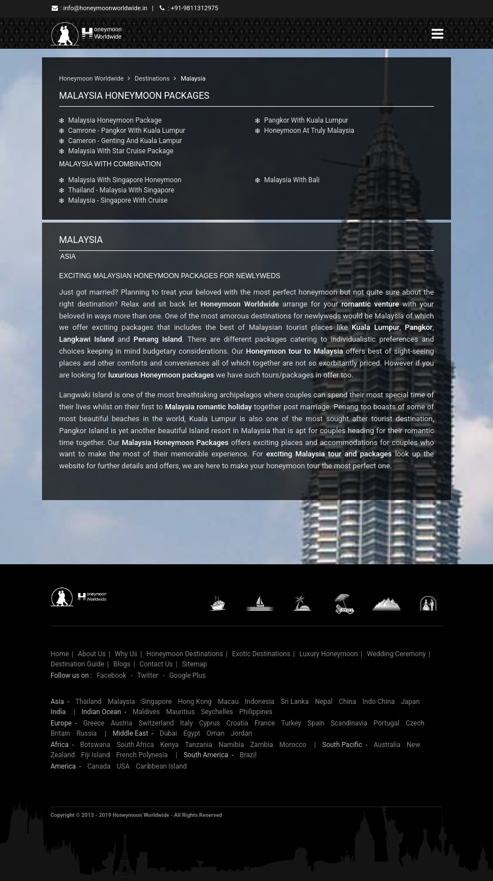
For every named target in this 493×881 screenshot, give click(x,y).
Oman (216, 733)
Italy (186, 723)
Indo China (378, 702)
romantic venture (370, 304)
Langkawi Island (86, 339)
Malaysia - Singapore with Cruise (118, 200)
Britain (60, 733)
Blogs (121, 664)
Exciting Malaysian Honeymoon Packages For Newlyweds (169, 276)
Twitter (147, 675)
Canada (99, 766)
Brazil (248, 755)
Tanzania (198, 745)
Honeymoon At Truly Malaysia (309, 131)
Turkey (291, 723)
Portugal (386, 723)
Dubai (168, 733)
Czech (415, 723)
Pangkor (419, 327)
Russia (86, 733)
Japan (410, 702)
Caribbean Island (161, 766)
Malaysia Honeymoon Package (115, 120)
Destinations (152, 78)
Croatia (237, 723)
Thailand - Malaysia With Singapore (121, 190)
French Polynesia (142, 755)
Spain (315, 723)
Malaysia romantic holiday (208, 406)
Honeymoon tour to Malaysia (294, 351)
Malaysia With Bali (292, 180)
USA (123, 766)
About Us (92, 654)
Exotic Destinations (261, 654)
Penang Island (157, 339)
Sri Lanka (294, 702)
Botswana (95, 745)
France (264, 723)
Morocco (293, 745)
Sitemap (194, 664)
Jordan (241, 733)
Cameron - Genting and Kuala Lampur (125, 141)
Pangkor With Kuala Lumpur (306, 120)
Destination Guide (78, 664)
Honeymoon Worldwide (91, 78)
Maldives (146, 712)
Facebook (111, 675)
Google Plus (187, 675)
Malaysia (193, 78)
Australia (387, 745)
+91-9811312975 (194, 8)
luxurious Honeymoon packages (161, 375)
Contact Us (156, 664)
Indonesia (259, 702)
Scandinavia (349, 723)
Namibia (231, 745)
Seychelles (217, 712)
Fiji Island (95, 755)
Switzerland (156, 723)
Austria (121, 723)
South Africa (135, 745)
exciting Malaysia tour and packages (329, 454)
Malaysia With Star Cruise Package (120, 151)
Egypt (191, 733)
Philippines (256, 712)
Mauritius (180, 712)
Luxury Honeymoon (328, 654)
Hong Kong (194, 702)
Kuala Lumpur (375, 327)
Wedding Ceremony (396, 654)
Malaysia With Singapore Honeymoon (124, 180)
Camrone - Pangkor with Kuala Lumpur (126, 131)
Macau (228, 702)
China (348, 702)
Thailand (89, 702)
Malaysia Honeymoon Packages (175, 442)
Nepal (323, 702)
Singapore (156, 702)
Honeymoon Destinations (185, 654)
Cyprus (209, 723)
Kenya (169, 745)
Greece (94, 723)
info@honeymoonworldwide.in (105, 8)
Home (60, 654)
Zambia (261, 745)
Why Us (126, 654)
